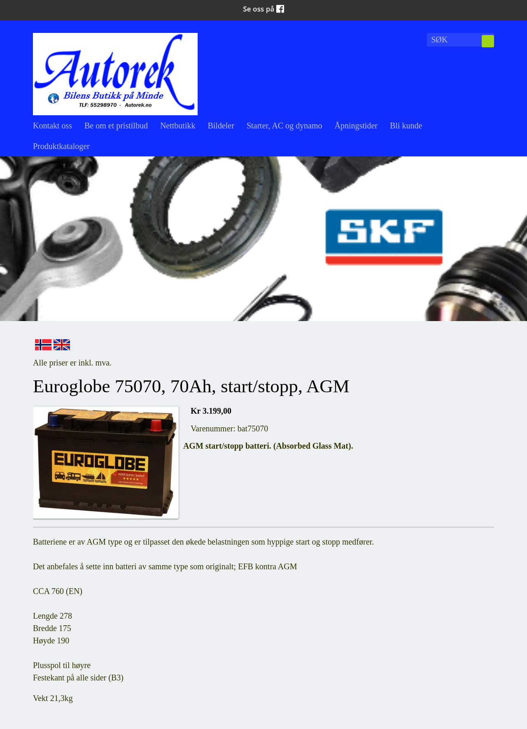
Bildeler (221, 125)
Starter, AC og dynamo (284, 125)
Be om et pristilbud (116, 125)
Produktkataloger (61, 146)
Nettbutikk (178, 125)
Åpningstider (356, 125)
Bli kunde (406, 125)
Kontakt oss (52, 125)
